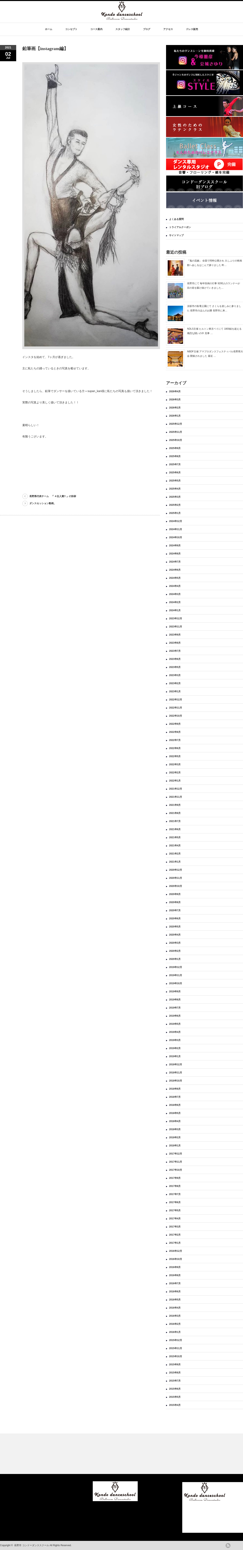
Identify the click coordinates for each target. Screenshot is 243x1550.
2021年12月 (175, 788)
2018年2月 (175, 1137)
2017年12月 (175, 1153)
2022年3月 (175, 764)
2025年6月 (175, 472)
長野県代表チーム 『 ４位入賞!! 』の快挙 (52, 496)
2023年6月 (175, 659)
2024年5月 (175, 578)
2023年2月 (175, 683)
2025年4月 (175, 488)
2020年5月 (175, 926)
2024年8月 (175, 553)
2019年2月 (175, 1048)
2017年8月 (175, 1186)
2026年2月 (175, 407)
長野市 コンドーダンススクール (31, 1545)
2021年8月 (175, 813)
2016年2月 (175, 1324)
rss (228, 1545)
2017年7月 (175, 1194)
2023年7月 (175, 651)
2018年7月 (175, 1097)
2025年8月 (175, 456)
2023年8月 (175, 642)
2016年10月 (175, 1259)
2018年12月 (175, 1064)
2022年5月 (175, 756)
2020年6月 (175, 918)
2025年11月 (175, 432)
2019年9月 (175, 991)
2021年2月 (175, 853)
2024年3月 (175, 594)
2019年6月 (175, 1015)
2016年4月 (175, 1307)
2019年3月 (175, 1040)
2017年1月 (175, 1242)
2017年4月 (175, 1218)
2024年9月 (175, 545)
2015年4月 (175, 1405)
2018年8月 (175, 1088)
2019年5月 (175, 1024)
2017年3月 (175, 1226)
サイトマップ (176, 235)
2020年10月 (175, 886)
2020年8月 (175, 902)
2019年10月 (175, 983)
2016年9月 (175, 1267)
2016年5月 (175, 1299)
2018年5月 (175, 1113)
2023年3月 (175, 675)
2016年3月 (175, 1315)
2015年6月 (175, 1388)
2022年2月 (175, 772)
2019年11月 (175, 975)
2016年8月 (175, 1275)
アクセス (168, 29)
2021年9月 (175, 805)
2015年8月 (175, 1372)
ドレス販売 (192, 29)
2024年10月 (175, 537)
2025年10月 (175, 440)
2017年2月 (175, 1234)
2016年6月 (175, 1291)
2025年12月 (175, 423)
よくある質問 (176, 219)
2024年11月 (175, 529)
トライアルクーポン (180, 227)
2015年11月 (175, 1348)
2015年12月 (175, 1340)
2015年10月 (175, 1356)
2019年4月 (175, 1032)
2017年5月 (175, 1210)
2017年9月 (175, 1178)
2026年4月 (175, 391)
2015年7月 (175, 1380)
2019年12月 (175, 967)
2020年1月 (175, 959)
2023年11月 (175, 626)
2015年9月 (175, 1364)
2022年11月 (175, 707)
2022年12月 (175, 699)
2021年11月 (175, 796)
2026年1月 (175, 415)
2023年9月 (175, 634)
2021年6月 (175, 829)
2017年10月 (175, 1169)
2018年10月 (175, 1080)
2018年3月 (175, 1129)
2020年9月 (175, 894)
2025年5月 (175, 480)
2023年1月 (175, 691)
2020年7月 (175, 910)
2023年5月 (175, 667)
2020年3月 (175, 942)
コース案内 (96, 29)
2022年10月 (175, 715)
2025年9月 (175, 448)
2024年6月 (175, 569)
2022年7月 (175, 740)
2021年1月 (175, 861)
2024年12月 (175, 521)
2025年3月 (175, 496)
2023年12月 (175, 618)
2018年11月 (175, 1072)
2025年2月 (175, 505)
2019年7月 (175, 1007)
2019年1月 (175, 1056)
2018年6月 (175, 1105)
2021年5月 (175, 837)
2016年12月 (175, 1251)
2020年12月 (175, 869)
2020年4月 (175, 934)
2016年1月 (175, 1332)
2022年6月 (175, 748)
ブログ (146, 29)
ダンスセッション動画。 (42, 503)
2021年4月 (175, 845)
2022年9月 (175, 723)
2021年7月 (175, 821)
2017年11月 (175, 1161)
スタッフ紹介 (122, 29)
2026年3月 (175, 399)
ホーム (48, 29)
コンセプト (71, 29)
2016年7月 (175, 1283)
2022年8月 (175, 732)
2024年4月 (175, 586)
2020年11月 (175, 878)
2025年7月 (175, 464)
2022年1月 (175, 780)
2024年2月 (175, 602)
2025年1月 (175, 513)
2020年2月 (175, 951)
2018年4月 (175, 1121)
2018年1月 (175, 1145)
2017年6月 (175, 1202)
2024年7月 (175, 561)
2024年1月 (175, 610)
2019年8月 (175, 999)
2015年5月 (175, 1397)
